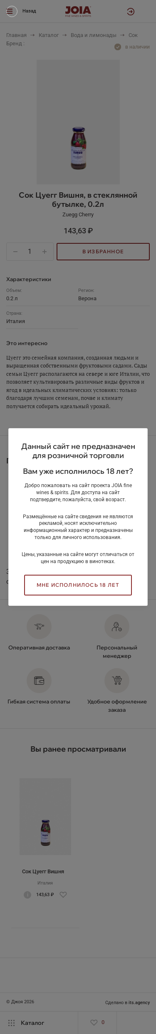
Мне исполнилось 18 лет (78, 585)
